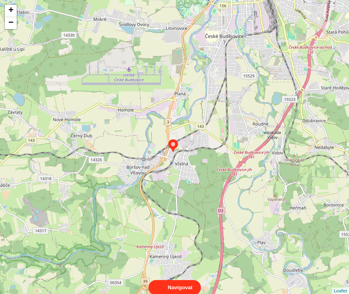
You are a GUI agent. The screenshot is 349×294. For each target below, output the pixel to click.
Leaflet (340, 283)
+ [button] (11, 11)
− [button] (11, 23)
